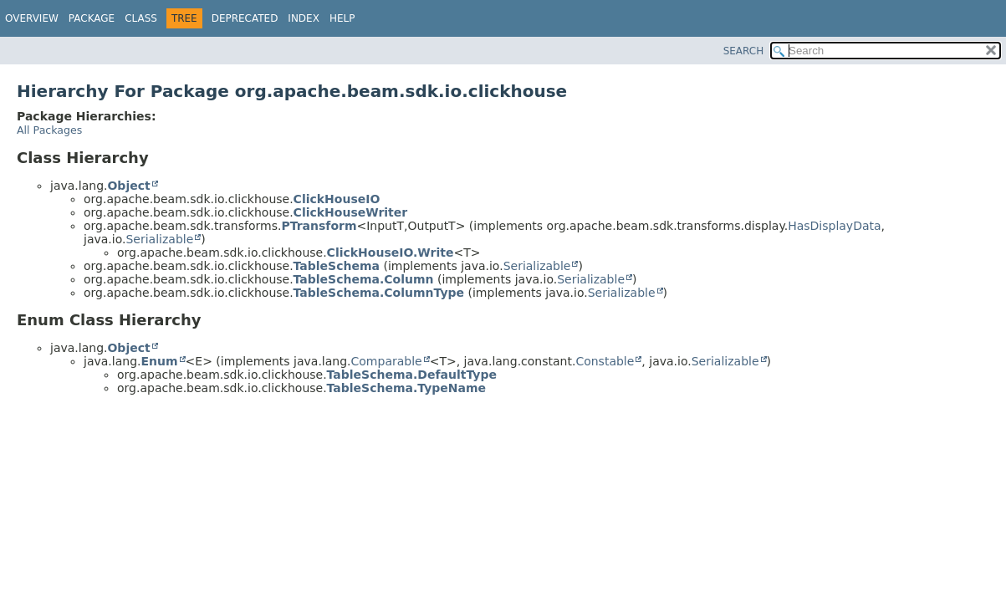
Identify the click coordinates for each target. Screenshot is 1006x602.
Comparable (386, 361)
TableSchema (337, 266)
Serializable (159, 239)
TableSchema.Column (364, 279)
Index (303, 18)
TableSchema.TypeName (406, 388)
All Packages (49, 130)
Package (92, 18)
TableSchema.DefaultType (412, 374)
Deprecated (245, 18)
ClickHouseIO (337, 199)
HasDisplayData (834, 225)
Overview (32, 18)
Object (128, 185)
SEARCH (743, 51)
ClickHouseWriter (351, 212)
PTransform (318, 225)
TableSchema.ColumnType (379, 292)
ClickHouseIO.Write (390, 252)
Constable (604, 361)
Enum (158, 361)
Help (342, 18)
